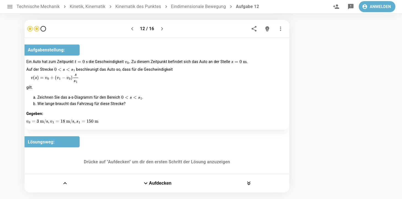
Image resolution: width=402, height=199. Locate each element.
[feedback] (350, 6)
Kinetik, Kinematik (88, 6)
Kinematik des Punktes (138, 6)
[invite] (336, 6)
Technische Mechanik (38, 6)
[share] (254, 28)
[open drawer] (10, 6)
